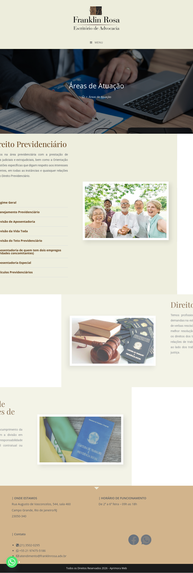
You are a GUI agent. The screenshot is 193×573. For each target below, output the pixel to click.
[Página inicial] (83, 97)
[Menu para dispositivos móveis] (96, 42)
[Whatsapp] (12, 562)
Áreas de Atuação (100, 97)
